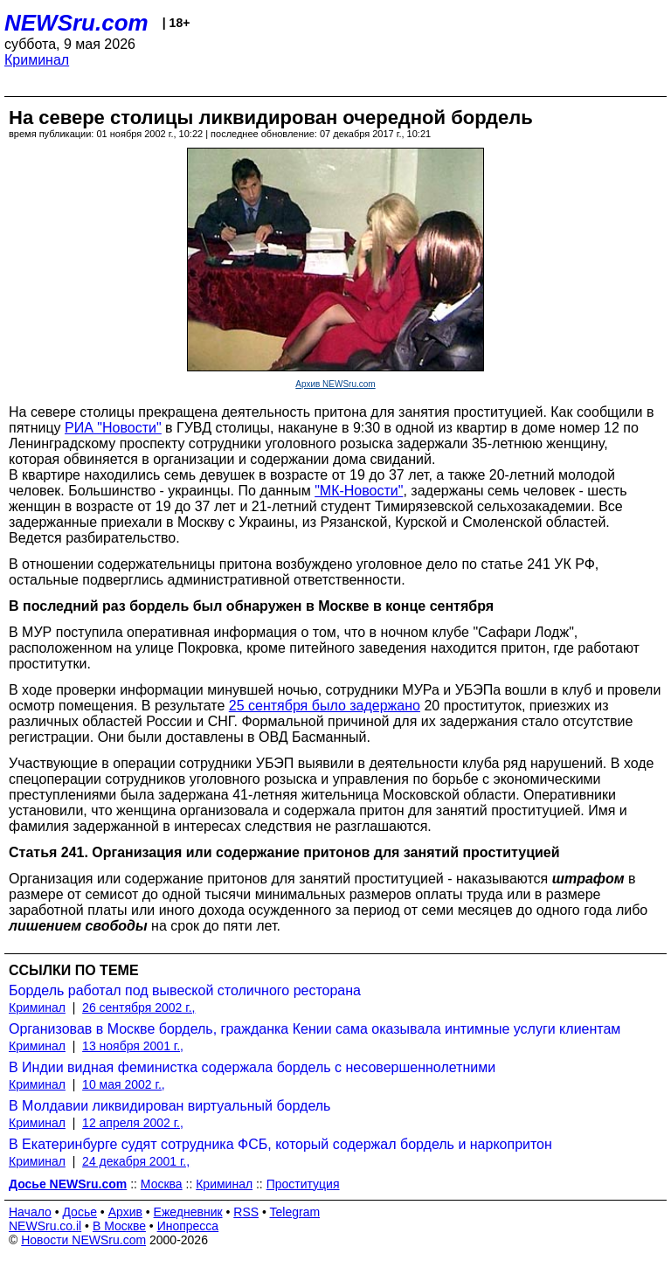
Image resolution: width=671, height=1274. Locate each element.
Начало (30, 1212)
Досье (79, 1212)
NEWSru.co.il (45, 1226)
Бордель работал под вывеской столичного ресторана (185, 990)
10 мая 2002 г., (123, 1084)
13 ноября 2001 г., (132, 1046)
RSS (246, 1212)
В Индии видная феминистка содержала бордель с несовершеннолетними (252, 1067)
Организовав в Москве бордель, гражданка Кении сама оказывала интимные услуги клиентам (314, 1028)
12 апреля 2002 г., (132, 1123)
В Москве (119, 1226)
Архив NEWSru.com (335, 384)
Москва (162, 1184)
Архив (125, 1212)
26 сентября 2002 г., (138, 1007)
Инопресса (188, 1226)
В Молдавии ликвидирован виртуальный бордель (169, 1105)
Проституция (303, 1184)
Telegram (295, 1212)
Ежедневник (188, 1212)
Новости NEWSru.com (83, 1240)
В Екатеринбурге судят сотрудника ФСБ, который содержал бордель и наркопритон (280, 1144)
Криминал (36, 59)
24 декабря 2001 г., (136, 1161)
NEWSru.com (76, 23)
